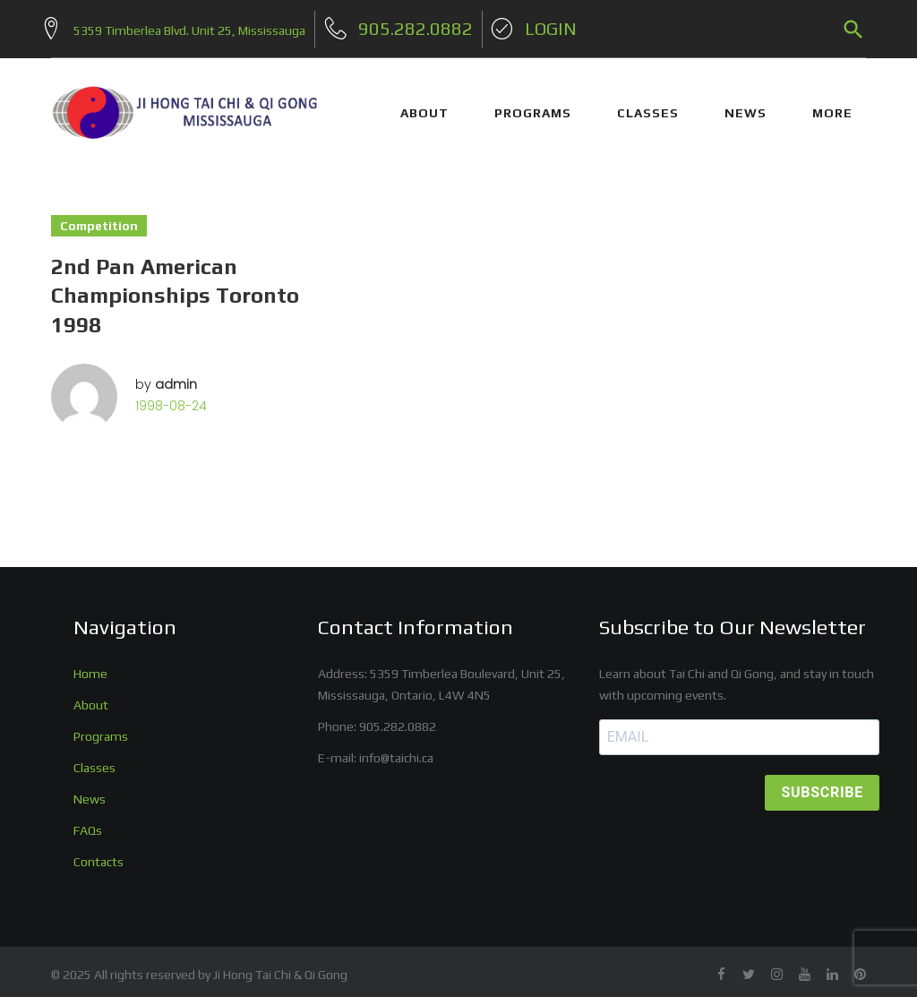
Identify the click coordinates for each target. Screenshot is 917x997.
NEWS (745, 106)
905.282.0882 (397, 718)
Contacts (98, 854)
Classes (94, 759)
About (90, 697)
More (832, 106)
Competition (99, 218)
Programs (100, 728)
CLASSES (648, 106)
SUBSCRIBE (822, 785)
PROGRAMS (532, 106)
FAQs (87, 822)
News (89, 791)
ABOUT (424, 106)
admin (176, 377)
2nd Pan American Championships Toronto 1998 (175, 288)
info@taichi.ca (396, 750)
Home (90, 665)
